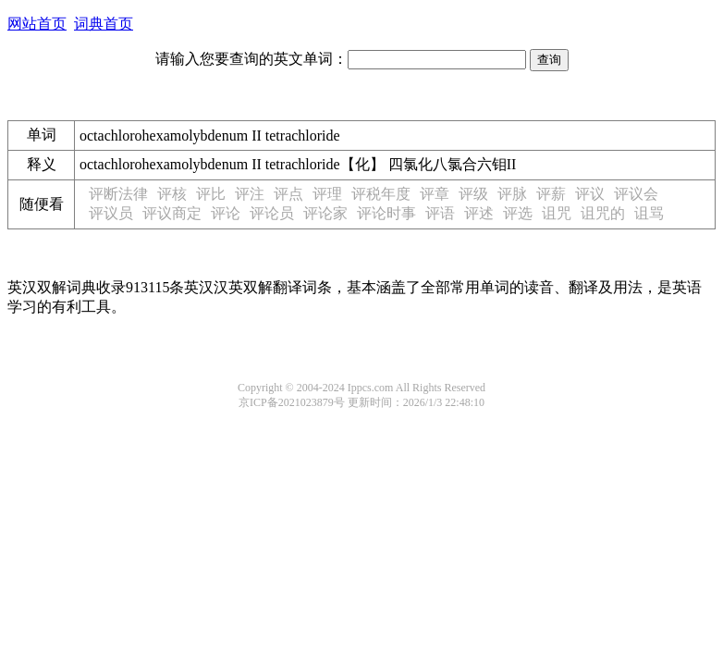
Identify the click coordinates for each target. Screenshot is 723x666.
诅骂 (649, 213)
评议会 (636, 194)
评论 (225, 213)
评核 (172, 194)
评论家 (325, 213)
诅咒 (556, 213)
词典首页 (103, 23)
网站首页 (37, 23)
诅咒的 (603, 213)
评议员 (111, 213)
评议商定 (172, 213)
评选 (518, 213)
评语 (440, 213)
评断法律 (118, 194)
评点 (288, 194)
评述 (479, 213)
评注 (249, 194)
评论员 (272, 213)
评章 (434, 194)
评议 (590, 194)
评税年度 (381, 194)
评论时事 (386, 213)
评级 (473, 194)
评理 (327, 194)
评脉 (512, 194)
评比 (211, 194)
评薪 (551, 194)
